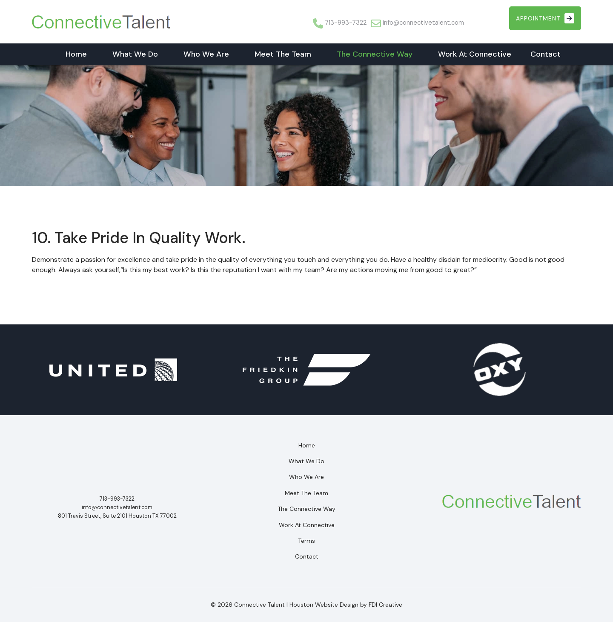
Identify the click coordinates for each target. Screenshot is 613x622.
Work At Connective (474, 54)
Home (76, 54)
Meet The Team (283, 54)
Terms (306, 541)
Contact (545, 54)
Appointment (545, 18)
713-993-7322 (346, 22)
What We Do (135, 54)
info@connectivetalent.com (423, 22)
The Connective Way (374, 54)
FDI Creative (385, 604)
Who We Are (206, 54)
